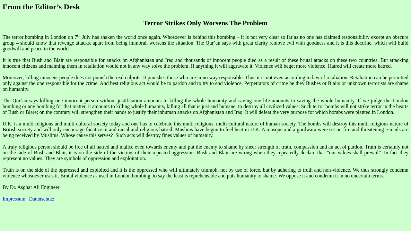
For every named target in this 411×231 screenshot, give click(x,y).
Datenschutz (41, 198)
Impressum (14, 198)
